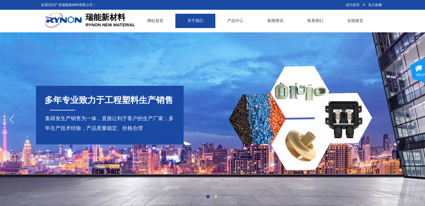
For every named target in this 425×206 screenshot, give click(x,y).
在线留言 (355, 21)
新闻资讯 (275, 21)
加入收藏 (375, 5)
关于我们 (195, 21)
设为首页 (353, 5)
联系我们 (315, 21)
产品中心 (235, 21)
